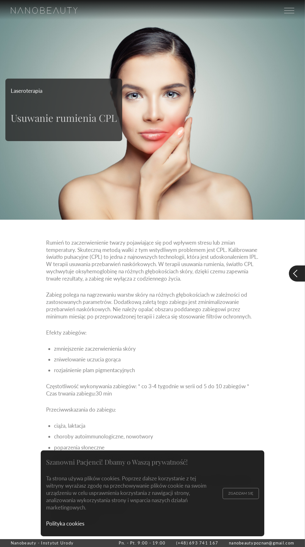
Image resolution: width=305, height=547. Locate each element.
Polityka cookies (65, 523)
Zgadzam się (240, 493)
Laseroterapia (26, 90)
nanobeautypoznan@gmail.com (261, 542)
